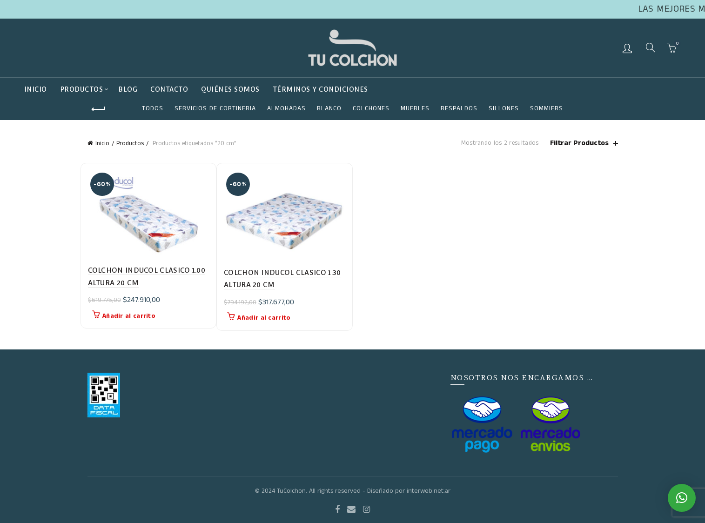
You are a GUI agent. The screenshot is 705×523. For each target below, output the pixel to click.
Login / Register (628, 48)
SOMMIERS (546, 108)
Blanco (329, 108)
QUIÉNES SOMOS (230, 89)
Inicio (35, 89)
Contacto (169, 89)
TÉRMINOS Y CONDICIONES (320, 89)
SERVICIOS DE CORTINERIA (215, 108)
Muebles (415, 108)
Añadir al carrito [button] (128, 316)
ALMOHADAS (286, 108)
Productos (81, 89)
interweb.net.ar (428, 491)
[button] (682, 498)
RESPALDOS (459, 108)
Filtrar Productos (579, 143)
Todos (152, 108)
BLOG (127, 89)
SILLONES (504, 108)
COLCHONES (371, 108)
